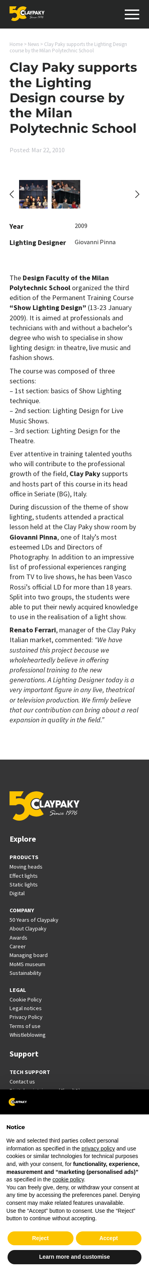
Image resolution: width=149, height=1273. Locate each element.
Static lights (24, 884)
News (33, 44)
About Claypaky (28, 928)
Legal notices (26, 1008)
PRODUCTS (24, 857)
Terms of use (25, 1026)
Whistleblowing (28, 1034)
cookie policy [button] (68, 1179)
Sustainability (25, 972)
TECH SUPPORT (30, 1072)
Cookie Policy (26, 999)
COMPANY (22, 910)
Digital (17, 893)
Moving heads (26, 866)
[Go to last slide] (12, 194)
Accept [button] (108, 1238)
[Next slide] (137, 194)
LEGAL (18, 990)
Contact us (22, 1081)
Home (16, 44)
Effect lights (24, 875)
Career (18, 946)
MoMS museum (27, 964)
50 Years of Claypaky (34, 919)
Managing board (29, 955)
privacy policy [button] (98, 1148)
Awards (18, 937)
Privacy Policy (26, 1016)
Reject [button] (40, 1238)
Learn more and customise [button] (74, 1257)
